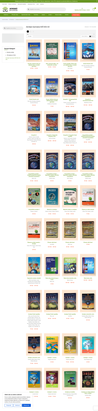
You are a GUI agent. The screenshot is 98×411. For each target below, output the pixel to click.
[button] (94, 9)
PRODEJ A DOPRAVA (12, 4)
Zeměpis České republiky (34, 314)
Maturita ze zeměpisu (52, 209)
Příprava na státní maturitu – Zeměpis (34, 243)
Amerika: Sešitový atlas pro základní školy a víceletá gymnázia (34, 65)
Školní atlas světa (88, 278)
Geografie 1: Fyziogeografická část (70, 100)
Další (33, 31)
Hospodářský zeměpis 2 (34, 209)
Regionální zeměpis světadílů (34, 278)
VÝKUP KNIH (4, 4)
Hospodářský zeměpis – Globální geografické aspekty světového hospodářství (88, 136)
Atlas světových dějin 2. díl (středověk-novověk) (52, 64)
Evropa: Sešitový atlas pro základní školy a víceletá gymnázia (52, 101)
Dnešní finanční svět (88, 63)
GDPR (38, 4)
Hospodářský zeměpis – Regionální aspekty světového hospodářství (52, 175)
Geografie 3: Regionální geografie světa (52, 135)
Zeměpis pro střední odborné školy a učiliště (88, 392)
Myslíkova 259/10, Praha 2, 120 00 (82, 9)
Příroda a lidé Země (52, 242)
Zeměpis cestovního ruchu (88, 314)
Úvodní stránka (5, 19)
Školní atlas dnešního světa (70, 278)
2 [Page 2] (30, 31)
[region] (18, 400)
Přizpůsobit (8, 405)
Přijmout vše (26, 405)
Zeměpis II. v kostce (34, 392)
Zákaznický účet (31, 4)
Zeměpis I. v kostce (52, 357)
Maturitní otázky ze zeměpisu (70, 209)
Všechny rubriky (10, 52)
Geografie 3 (34, 135)
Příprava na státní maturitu (88, 209)
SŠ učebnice (11, 19)
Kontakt (42, 4)
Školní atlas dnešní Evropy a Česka (52, 279)
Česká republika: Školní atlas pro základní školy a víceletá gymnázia (70, 65)
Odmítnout (17, 405)
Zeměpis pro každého (70, 392)
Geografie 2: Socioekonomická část (88, 100)
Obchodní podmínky (22, 4)
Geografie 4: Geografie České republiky (70, 135)
